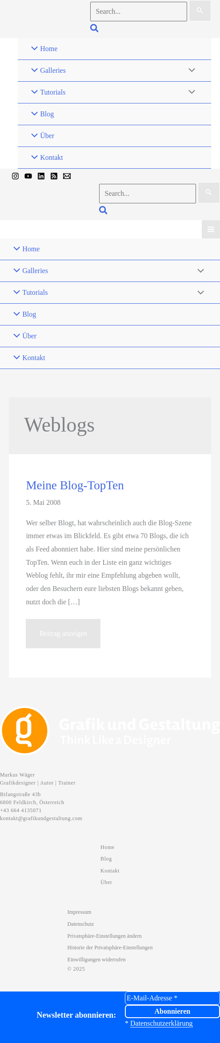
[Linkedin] (41, 176)
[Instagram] (15, 176)
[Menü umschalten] (189, 70)
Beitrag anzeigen (63, 637)
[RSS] (54, 176)
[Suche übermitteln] (200, 10)
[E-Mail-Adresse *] (172, 998)
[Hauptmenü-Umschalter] (211, 229)
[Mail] (67, 176)
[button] (95, 29)
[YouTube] (28, 176)
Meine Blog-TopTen (75, 485)
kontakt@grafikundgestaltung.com (41, 818)
